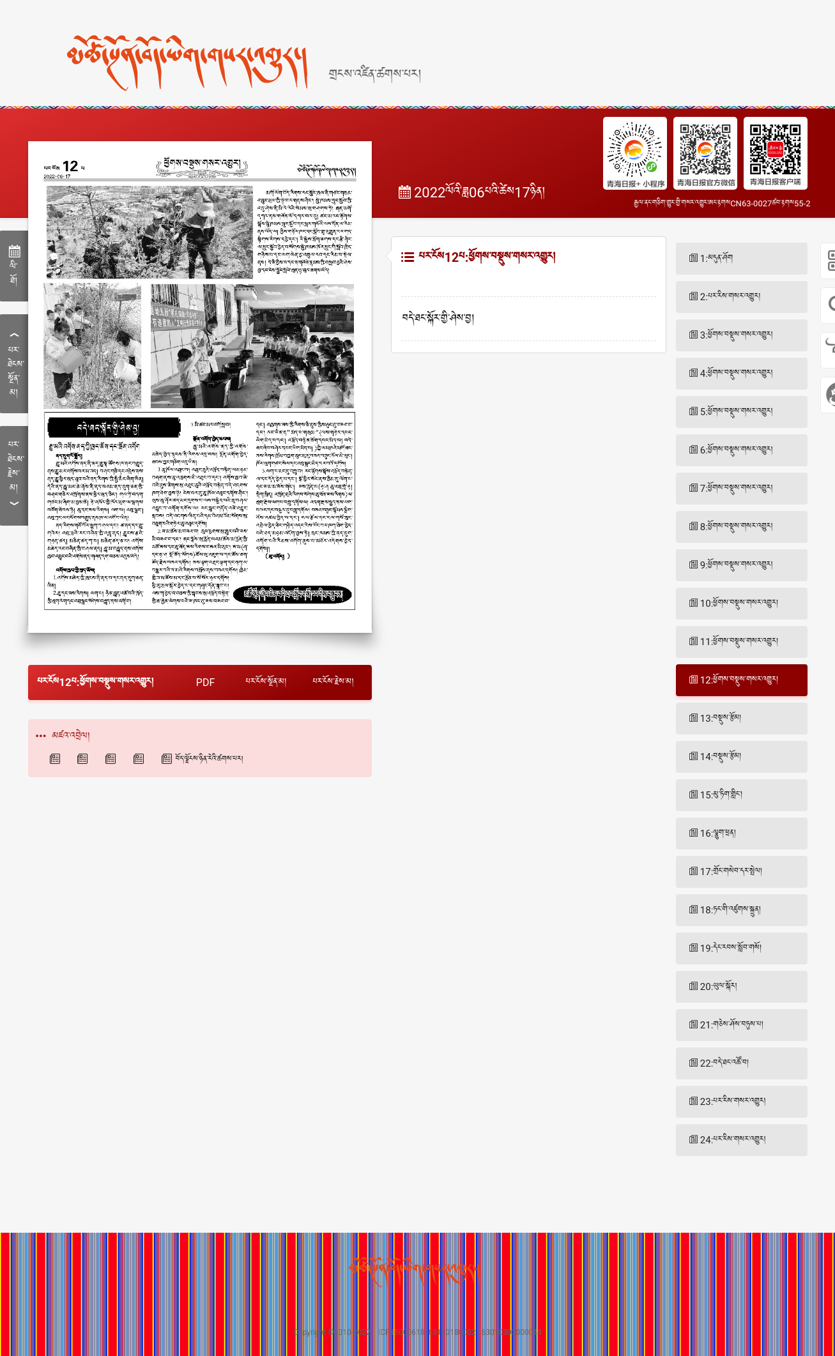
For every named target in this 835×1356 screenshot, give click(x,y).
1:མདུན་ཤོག (716, 258)
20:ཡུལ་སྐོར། (718, 987)
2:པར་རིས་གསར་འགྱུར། (730, 297)
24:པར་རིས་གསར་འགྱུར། (733, 1140)
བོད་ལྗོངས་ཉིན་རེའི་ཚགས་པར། (209, 759)
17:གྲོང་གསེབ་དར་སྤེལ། (731, 872)
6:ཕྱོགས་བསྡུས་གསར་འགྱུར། (736, 450)
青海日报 (57, 759)
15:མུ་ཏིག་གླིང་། (721, 795)
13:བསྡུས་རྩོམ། (721, 718)
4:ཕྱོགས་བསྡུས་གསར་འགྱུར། (736, 373)
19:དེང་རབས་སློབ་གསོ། (731, 948)
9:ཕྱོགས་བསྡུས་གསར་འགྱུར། (736, 565)
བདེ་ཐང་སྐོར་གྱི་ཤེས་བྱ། (438, 319)
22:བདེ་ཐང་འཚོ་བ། (724, 1063)
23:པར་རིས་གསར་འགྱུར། (733, 1102)
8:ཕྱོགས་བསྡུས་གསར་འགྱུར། (736, 527)
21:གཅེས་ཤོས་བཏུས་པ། (731, 1025)
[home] (222, 40)
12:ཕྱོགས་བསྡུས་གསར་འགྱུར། (739, 680)
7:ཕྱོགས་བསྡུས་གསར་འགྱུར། (736, 488)
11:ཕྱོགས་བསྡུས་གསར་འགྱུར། (739, 642)
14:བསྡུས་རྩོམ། (721, 757)
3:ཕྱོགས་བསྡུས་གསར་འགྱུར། (736, 335)
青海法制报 (140, 759)
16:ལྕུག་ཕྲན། (718, 833)
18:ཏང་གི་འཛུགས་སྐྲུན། (730, 910)
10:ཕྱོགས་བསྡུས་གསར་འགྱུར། (739, 603)
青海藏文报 (84, 759)
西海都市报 (112, 759)
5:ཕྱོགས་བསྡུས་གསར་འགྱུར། (736, 412)
